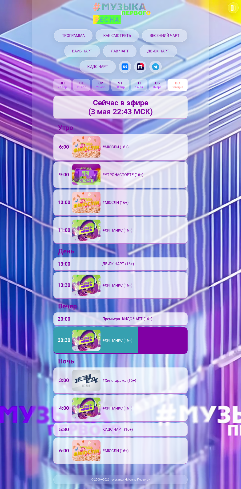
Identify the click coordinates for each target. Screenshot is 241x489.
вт (81, 83)
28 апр (81, 87)
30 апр (120, 87)
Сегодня (177, 87)
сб (157, 83)
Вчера (157, 87)
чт (120, 83)
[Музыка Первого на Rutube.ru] (140, 67)
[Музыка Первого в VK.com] (125, 67)
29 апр (100, 87)
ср (100, 83)
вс (177, 83)
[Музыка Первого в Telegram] (155, 67)
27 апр (62, 87)
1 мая (139, 87)
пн (62, 83)
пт (139, 83)
